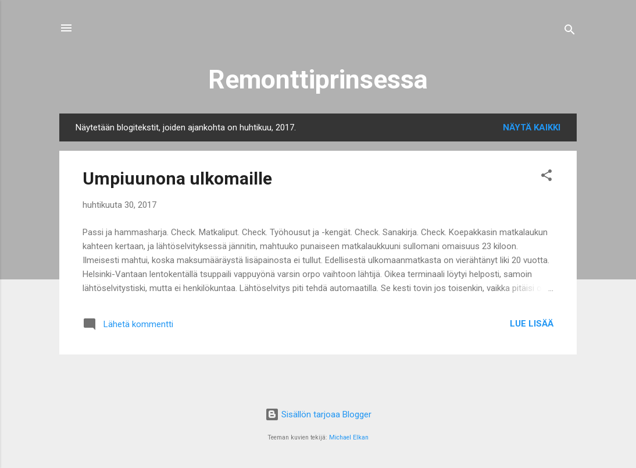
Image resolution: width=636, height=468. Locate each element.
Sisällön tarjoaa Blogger (318, 414)
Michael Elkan (349, 437)
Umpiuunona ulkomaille (177, 178)
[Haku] (570, 31)
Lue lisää (531, 323)
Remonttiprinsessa (318, 79)
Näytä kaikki (531, 127)
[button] (546, 177)
